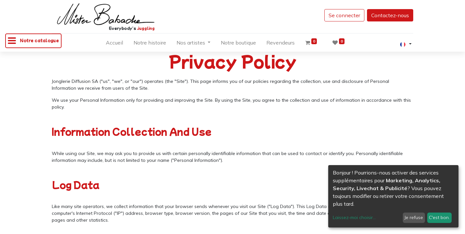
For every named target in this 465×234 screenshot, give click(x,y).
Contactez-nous (390, 15)
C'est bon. (439, 217)
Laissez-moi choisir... (354, 217)
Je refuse (413, 217)
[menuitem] (114, 44)
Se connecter (344, 15)
